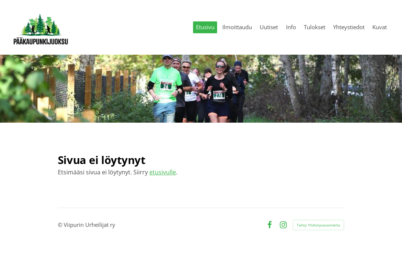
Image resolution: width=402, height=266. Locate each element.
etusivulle (162, 172)
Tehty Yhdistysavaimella (318, 225)
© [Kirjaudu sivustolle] (61, 224)
